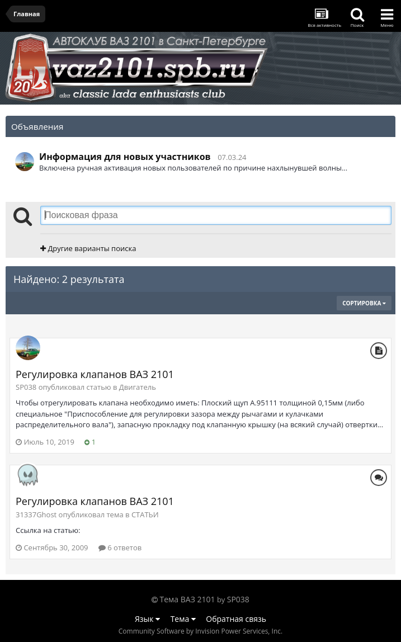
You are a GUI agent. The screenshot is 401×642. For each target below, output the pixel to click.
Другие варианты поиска (88, 248)
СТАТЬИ (145, 514)
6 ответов (119, 547)
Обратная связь (236, 618)
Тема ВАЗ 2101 (187, 599)
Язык (147, 618)
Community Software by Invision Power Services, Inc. (200, 631)
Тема (183, 618)
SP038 (238, 599)
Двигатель (137, 387)
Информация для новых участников (125, 156)
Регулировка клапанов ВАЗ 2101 (95, 374)
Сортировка (364, 303)
